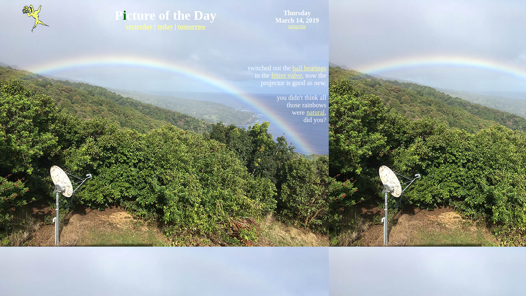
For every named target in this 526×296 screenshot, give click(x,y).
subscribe (297, 26)
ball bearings (309, 68)
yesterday (138, 26)
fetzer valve (286, 75)
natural (316, 112)
